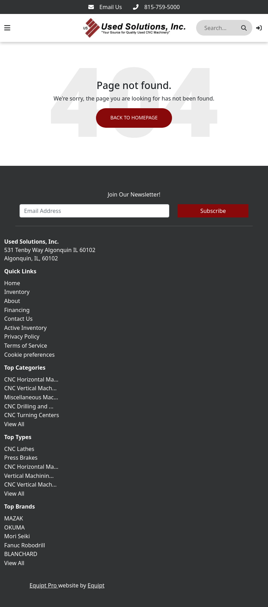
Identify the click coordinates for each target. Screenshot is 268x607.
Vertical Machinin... (29, 476)
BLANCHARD (20, 554)
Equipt (96, 585)
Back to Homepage (134, 118)
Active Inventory (25, 328)
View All (14, 424)
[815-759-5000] (156, 7)
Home (12, 283)
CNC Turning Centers (31, 415)
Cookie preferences (29, 354)
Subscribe (213, 211)
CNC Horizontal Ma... (31, 379)
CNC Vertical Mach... (30, 388)
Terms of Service (25, 345)
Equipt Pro (44, 585)
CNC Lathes (19, 449)
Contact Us (18, 319)
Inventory (17, 292)
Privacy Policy (21, 336)
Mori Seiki (17, 536)
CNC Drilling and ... (28, 406)
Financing (17, 310)
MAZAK (13, 518)
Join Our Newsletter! (133, 194)
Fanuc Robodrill (24, 545)
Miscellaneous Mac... (31, 397)
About (12, 301)
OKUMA (14, 527)
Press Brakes (20, 457)
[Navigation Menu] (7, 28)
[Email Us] (105, 7)
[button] (259, 28)
